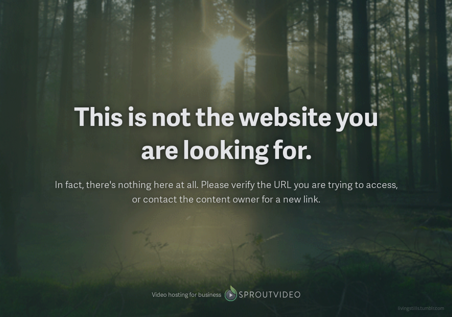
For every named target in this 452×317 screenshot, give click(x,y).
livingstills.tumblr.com (421, 308)
